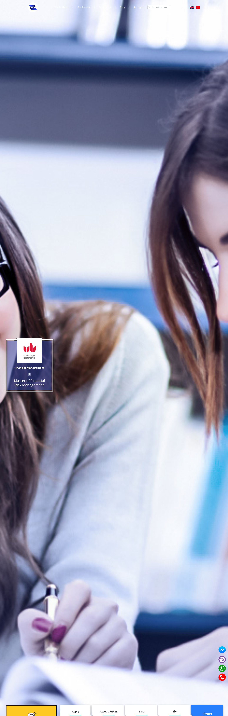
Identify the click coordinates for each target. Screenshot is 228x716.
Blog (122, 7)
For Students (61, 7)
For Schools (83, 7)
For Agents (105, 7)
